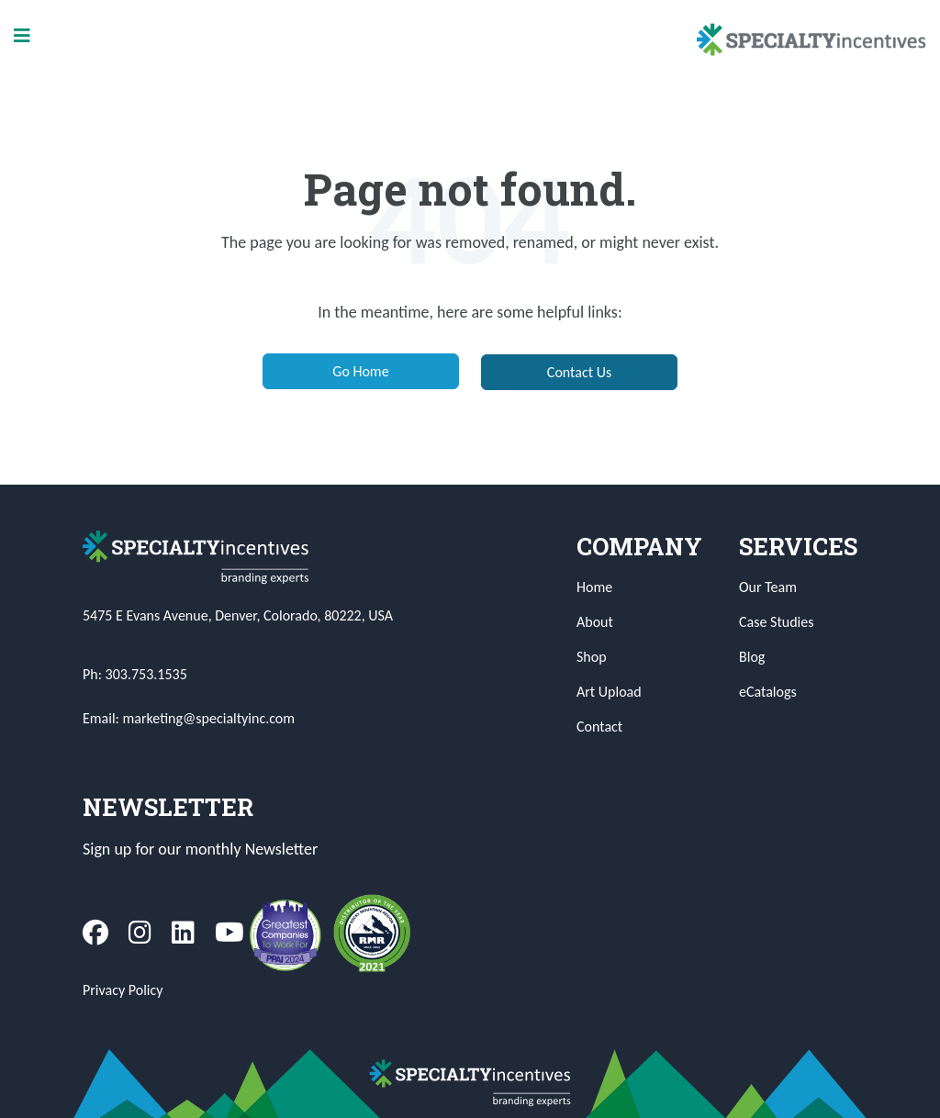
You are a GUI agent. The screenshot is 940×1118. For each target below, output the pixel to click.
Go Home (360, 371)
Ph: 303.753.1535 (135, 674)
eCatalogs (768, 691)
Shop (591, 656)
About (594, 622)
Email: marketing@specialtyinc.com (189, 718)
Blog (752, 656)
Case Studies (776, 622)
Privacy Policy (123, 990)
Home (594, 587)
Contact (599, 726)
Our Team (768, 587)
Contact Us (579, 372)
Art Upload (609, 691)
